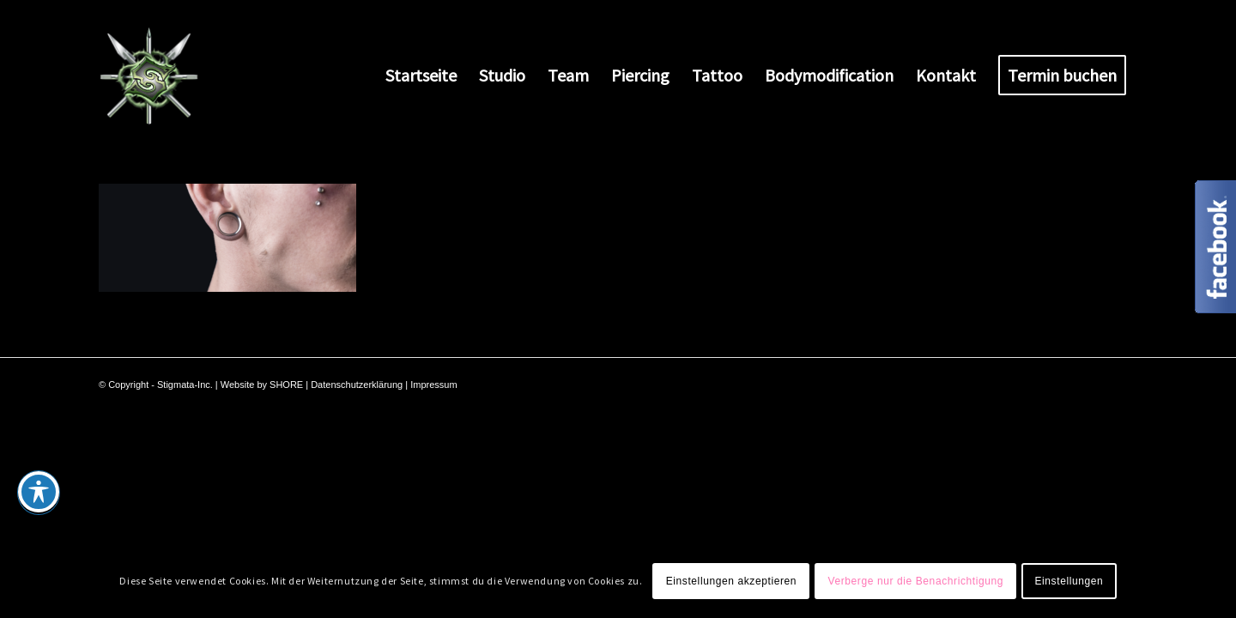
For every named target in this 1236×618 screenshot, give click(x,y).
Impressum (433, 384)
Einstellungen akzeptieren (731, 581)
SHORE (286, 384)
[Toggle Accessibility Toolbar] (38, 491)
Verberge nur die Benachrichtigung (915, 581)
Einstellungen (1068, 581)
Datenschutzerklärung (357, 384)
